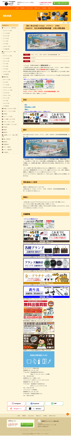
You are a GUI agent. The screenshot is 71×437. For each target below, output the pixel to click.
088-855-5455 (13, 424)
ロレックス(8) (6, 79)
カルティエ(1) (6, 46)
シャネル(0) (6, 84)
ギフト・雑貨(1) (6, 147)
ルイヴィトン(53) (7, 30)
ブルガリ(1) (6, 92)
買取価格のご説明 (30, 107)
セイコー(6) (6, 98)
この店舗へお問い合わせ (61, 3)
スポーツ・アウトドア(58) (8, 111)
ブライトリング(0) (7, 90)
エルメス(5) (6, 35)
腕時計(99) (5, 76)
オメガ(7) (5, 82)
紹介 (26, 105)
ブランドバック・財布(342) (9, 27)
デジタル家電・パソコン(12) (9, 124)
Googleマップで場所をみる (43, 426)
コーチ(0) (5, 66)
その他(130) (6, 49)
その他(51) (5, 152)
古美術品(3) (5, 144)
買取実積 (22, 8)
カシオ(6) (5, 100)
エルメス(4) (6, 61)
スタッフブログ (29, 8)
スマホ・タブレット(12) (8, 121)
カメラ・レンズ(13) (7, 116)
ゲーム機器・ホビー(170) (8, 119)
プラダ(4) (5, 43)
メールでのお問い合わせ (27, 425)
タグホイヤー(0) (7, 87)
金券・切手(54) (6, 139)
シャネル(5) (6, 58)
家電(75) (4, 132)
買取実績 (68, 22)
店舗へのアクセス (51, 8)
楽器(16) (4, 141)
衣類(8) (4, 129)
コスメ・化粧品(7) (7, 149)
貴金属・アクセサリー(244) (9, 108)
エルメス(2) (6, 103)
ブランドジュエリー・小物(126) (9, 52)
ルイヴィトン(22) (7, 55)
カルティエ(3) (6, 95)
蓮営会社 (31, 433)
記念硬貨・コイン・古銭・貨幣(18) (10, 135)
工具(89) (4, 127)
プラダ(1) (5, 69)
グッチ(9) (5, 63)
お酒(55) (4, 113)
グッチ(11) (6, 38)
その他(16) (6, 74)
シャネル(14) (6, 33)
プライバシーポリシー (26, 433)
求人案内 (44, 8)
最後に (27, 109)
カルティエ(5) (6, 71)
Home (64, 22)
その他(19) (6, 105)
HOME (17, 8)
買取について (37, 8)
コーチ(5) (5, 41)
